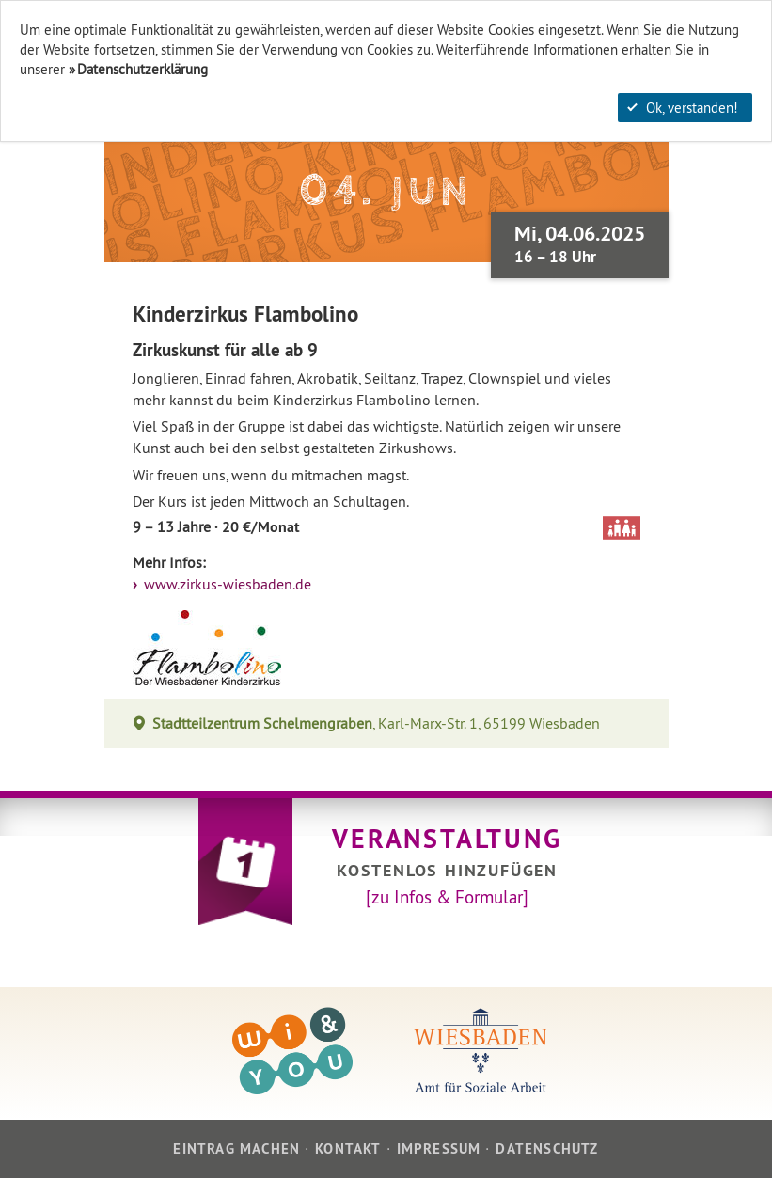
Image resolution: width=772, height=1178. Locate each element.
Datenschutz (547, 1148)
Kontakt (348, 1148)
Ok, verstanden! (682, 108)
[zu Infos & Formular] (447, 897)
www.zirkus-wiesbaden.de (225, 584)
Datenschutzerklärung (142, 69)
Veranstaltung (446, 839)
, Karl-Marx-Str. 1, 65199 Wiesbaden (376, 723)
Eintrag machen (236, 1148)
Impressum (439, 1148)
